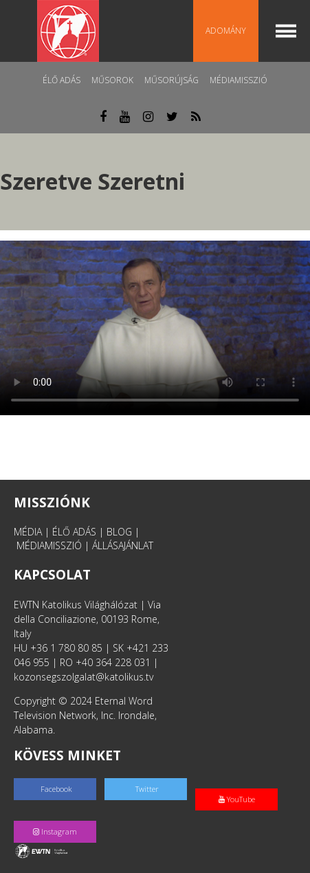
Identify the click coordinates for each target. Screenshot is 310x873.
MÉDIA (28, 531)
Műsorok (112, 80)
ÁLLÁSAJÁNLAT (122, 545)
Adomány (226, 30)
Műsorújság (171, 80)
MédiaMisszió (238, 80)
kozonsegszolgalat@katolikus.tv (83, 676)
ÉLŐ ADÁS (74, 531)
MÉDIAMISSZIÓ (49, 545)
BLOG (119, 531)
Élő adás (61, 80)
